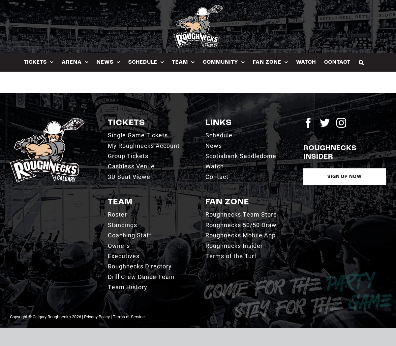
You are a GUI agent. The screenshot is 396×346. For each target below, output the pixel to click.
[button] (361, 62)
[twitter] (325, 123)
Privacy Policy (97, 317)
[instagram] (341, 123)
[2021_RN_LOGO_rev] (47, 120)
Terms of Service (129, 317)
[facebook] (308, 123)
